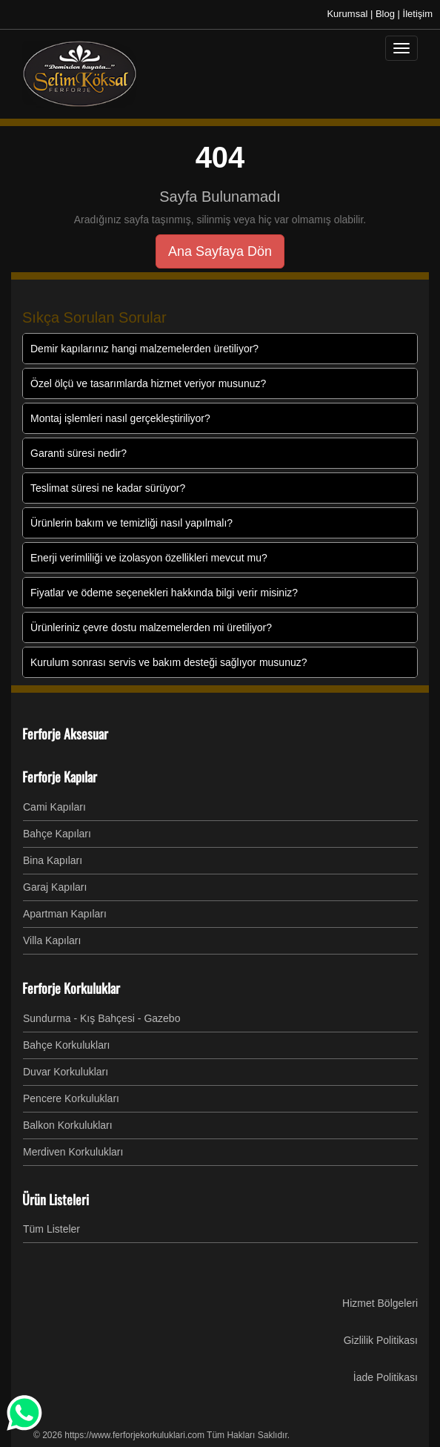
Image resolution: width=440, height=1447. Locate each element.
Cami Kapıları (54, 807)
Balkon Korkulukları (68, 1125)
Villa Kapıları (52, 940)
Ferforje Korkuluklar (71, 988)
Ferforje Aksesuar (65, 733)
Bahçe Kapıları (57, 834)
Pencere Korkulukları (71, 1098)
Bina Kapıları (52, 860)
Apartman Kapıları (65, 914)
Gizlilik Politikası (381, 1340)
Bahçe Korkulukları (66, 1045)
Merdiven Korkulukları (73, 1152)
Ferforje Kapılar (59, 776)
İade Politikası (385, 1377)
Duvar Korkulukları (65, 1072)
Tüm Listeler (51, 1229)
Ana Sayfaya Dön (220, 251)
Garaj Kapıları (55, 887)
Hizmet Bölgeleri (380, 1303)
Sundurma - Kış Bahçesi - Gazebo (101, 1018)
